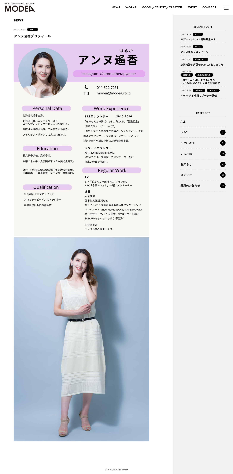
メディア (213, 90)
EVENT (192, 7)
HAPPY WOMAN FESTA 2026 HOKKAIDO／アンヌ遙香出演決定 (200, 81)
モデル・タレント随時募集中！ (198, 39)
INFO (33, 29)
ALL (183, 121)
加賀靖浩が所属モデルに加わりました (202, 64)
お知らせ (187, 75)
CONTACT (209, 7)
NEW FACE (200, 59)
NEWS (116, 7)
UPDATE (186, 153)
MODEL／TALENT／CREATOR (162, 7)
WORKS (130, 7)
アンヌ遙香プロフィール (194, 51)
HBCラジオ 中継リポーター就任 (199, 95)
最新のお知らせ (204, 75)
